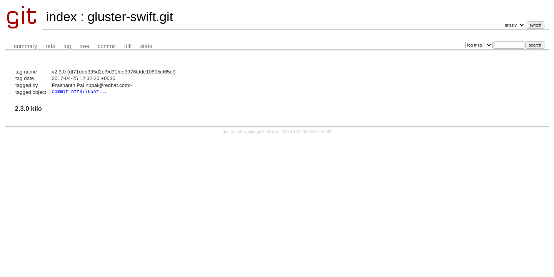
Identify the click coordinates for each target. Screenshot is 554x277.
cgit (251, 132)
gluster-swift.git (130, 17)
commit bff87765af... (79, 92)
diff (128, 46)
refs (50, 46)
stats (146, 46)
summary (25, 46)
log (67, 46)
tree (84, 46)
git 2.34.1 (265, 132)
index (61, 17)
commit (107, 46)
